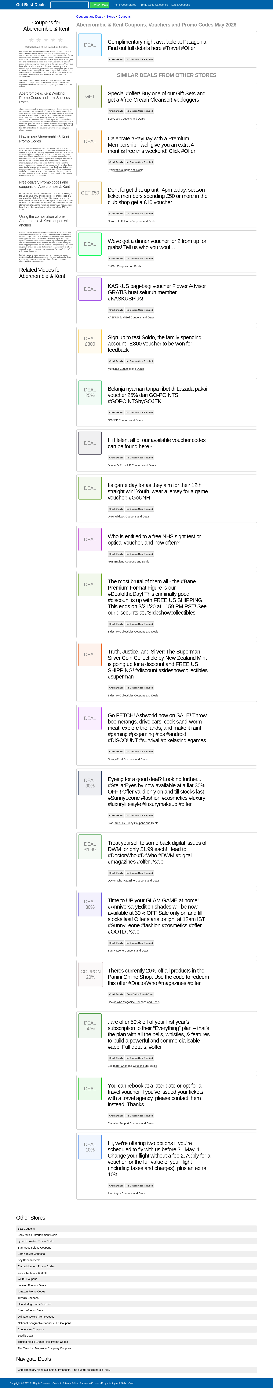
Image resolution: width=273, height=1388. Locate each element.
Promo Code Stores (124, 4)
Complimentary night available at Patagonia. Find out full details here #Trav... (64, 1369)
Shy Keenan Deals (29, 1260)
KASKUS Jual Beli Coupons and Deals (131, 317)
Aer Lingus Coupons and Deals (127, 1193)
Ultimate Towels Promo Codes (36, 1316)
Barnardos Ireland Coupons (34, 1247)
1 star (31, 40)
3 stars (46, 40)
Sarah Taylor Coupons (31, 1253)
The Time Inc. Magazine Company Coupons (44, 1348)
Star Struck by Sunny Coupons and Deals (133, 823)
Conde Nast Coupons (31, 1329)
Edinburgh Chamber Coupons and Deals (132, 1065)
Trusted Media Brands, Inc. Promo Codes (43, 1341)
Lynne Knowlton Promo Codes (36, 1241)
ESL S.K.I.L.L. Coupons (32, 1272)
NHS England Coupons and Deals (128, 561)
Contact (57, 1383)
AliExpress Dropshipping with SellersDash (111, 1383)
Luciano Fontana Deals (32, 1285)
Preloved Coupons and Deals (125, 169)
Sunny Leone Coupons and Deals (128, 950)
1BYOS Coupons (28, 1297)
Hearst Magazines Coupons (35, 1304)
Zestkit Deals (26, 1335)
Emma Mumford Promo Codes (36, 1266)
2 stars (38, 40)
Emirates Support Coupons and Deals (131, 1123)
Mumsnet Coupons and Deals (126, 368)
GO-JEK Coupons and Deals (125, 420)
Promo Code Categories (154, 4)
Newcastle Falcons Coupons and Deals (131, 221)
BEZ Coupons (26, 1228)
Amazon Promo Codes (31, 1291)
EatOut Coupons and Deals (124, 266)
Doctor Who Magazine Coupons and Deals (134, 880)
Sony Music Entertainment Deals (37, 1234)
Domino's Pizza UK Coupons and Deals (132, 465)
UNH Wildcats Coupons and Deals (129, 516)
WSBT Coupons (27, 1279)
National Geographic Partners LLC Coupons (44, 1323)
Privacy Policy (70, 1383)
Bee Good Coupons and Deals (126, 118)
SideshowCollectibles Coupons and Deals (133, 631)
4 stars (53, 40)
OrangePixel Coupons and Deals (128, 759)
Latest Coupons (180, 4)
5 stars (60, 40)
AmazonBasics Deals (31, 1310)
